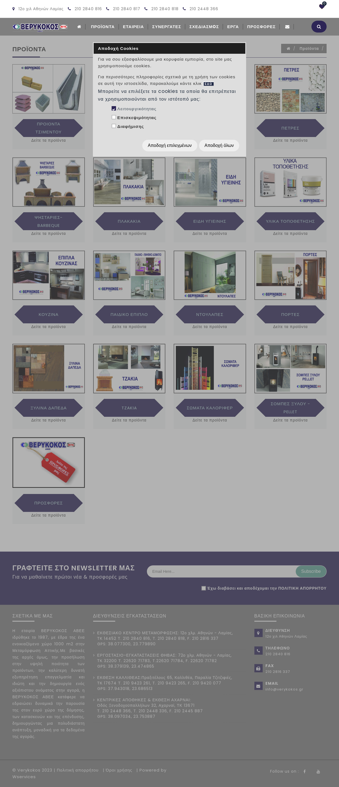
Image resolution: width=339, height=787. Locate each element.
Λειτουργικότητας (136, 108)
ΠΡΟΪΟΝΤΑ (103, 26)
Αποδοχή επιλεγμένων (170, 145)
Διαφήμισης (130, 126)
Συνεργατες (166, 26)
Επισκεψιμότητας (136, 117)
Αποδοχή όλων (219, 145)
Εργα (233, 26)
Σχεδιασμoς (204, 26)
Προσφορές (261, 26)
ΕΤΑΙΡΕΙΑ (133, 26)
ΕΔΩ (208, 83)
